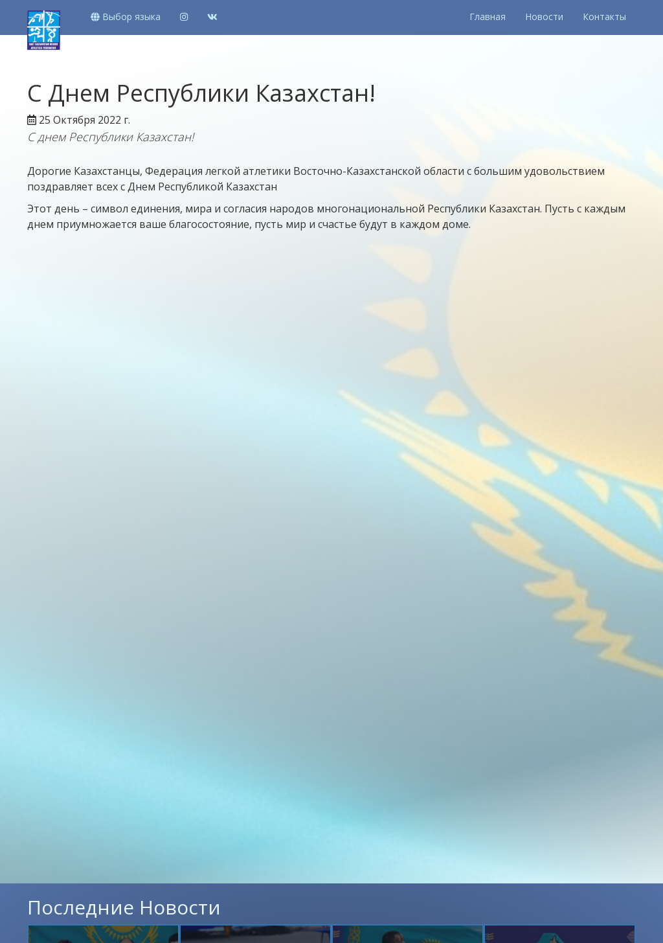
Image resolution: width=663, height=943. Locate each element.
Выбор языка (126, 16)
